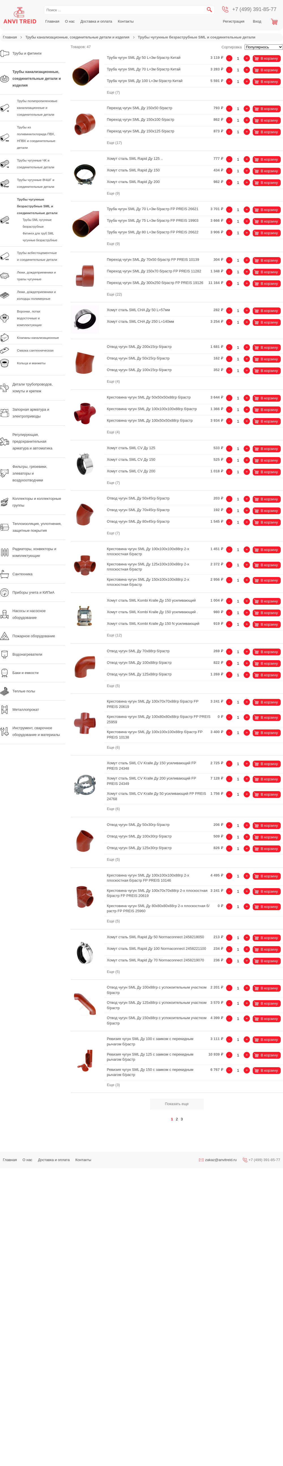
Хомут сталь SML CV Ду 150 (131, 459)
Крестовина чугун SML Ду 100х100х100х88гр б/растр (152, 409)
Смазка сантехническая (35, 350)
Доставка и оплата (96, 21)
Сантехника (16, 574)
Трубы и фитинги (21, 53)
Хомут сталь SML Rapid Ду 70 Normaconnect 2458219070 (155, 960)
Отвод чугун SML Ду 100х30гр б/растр (139, 836)
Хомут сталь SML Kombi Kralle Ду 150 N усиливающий (153, 623)
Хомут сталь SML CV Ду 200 (131, 471)
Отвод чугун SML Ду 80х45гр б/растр (138, 521)
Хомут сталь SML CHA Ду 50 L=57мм (138, 310)
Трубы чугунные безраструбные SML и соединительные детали (37, 206)
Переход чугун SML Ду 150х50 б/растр (139, 108)
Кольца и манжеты (31, 363)
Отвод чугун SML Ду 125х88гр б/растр (139, 674)
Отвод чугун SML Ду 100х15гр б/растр (139, 370)
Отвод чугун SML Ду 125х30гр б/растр (139, 848)
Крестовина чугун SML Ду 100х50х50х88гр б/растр (150, 420)
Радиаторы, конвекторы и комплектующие (28, 552)
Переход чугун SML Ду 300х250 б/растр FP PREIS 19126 (155, 283)
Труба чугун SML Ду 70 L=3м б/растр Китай (144, 69)
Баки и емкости (19, 673)
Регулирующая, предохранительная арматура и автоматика (26, 441)
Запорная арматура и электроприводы (24, 412)
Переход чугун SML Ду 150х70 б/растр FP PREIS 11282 (154, 271)
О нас (70, 21)
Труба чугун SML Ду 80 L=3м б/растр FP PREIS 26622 (153, 232)
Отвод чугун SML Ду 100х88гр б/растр (139, 662)
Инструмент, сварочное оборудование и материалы (30, 731)
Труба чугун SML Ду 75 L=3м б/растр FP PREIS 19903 (153, 220)
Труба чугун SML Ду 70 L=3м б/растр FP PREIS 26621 (153, 209)
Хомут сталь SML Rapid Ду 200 (133, 182)
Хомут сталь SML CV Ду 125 (131, 448)
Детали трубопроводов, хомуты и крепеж (26, 387)
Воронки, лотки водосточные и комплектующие (29, 318)
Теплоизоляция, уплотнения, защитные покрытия (31, 527)
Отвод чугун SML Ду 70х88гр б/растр (138, 651)
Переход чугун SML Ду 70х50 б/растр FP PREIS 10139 (153, 259)
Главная (52, 21)
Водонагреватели (21, 654)
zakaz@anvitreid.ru (221, 1160)
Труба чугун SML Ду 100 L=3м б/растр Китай (145, 81)
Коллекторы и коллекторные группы (30, 501)
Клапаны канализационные (38, 337)
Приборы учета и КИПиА (27, 592)
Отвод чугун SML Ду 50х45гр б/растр (138, 498)
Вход (257, 21)
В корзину (269, 58)
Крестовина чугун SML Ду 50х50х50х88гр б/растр (149, 397)
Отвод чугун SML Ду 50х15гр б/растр (138, 358)
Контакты (126, 21)
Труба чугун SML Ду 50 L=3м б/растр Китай (144, 57)
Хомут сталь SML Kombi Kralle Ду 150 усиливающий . (152, 612)
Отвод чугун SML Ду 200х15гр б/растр (139, 347)
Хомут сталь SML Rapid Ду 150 (133, 170)
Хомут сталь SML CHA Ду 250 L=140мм (140, 321)
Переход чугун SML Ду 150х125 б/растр (140, 131)
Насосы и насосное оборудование (23, 614)
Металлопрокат (19, 709)
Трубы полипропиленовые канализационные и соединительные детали (37, 107)
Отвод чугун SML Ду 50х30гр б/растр (138, 825)
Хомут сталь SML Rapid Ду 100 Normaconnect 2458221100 (156, 948)
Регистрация (234, 21)
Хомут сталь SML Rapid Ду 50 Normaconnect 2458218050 (155, 937)
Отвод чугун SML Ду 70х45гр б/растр (138, 510)
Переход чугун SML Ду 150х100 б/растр (140, 119)
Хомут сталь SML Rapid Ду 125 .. (135, 158)
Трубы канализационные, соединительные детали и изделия (77, 37)
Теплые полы (17, 691)
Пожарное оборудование (27, 636)
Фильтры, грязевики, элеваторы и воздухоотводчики (23, 473)
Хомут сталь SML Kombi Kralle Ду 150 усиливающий (151, 600)
